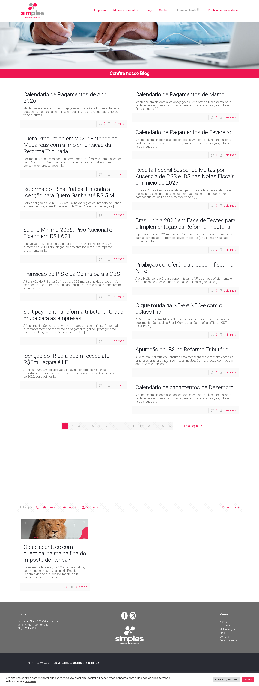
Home (223, 621)
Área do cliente (228, 640)
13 (148, 426)
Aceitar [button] (248, 679)
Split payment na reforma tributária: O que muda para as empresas (73, 314)
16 (169, 426)
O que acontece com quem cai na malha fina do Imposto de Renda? (54, 553)
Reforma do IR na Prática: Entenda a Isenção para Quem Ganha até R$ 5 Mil (69, 192)
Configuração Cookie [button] (226, 679)
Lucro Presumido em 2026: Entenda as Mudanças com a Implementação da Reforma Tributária (70, 144)
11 (134, 426)
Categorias (47, 507)
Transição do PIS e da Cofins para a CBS (71, 274)
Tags (70, 507)
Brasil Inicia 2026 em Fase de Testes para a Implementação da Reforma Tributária (185, 223)
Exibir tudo (230, 507)
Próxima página (191, 426)
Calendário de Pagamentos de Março (180, 94)
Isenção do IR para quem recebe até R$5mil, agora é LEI (66, 359)
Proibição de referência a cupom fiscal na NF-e (184, 267)
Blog (222, 632)
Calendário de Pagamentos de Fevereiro (183, 132)
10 (127, 426)
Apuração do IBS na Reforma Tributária (181, 349)
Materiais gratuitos (230, 629)
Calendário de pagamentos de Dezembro (184, 387)
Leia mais (118, 123)
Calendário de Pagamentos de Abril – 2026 (68, 97)
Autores (90, 507)
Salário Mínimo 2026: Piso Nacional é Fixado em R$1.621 (67, 232)
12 (141, 426)
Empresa (224, 625)
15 (162, 426)
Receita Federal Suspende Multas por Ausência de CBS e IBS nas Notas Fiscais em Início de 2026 (185, 176)
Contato (224, 636)
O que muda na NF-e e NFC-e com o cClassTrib (178, 308)
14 (155, 426)
